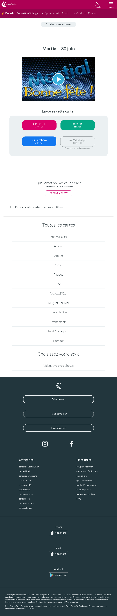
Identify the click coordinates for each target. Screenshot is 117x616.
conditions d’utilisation (87, 471)
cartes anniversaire (28, 476)
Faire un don (58, 399)
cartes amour (25, 480)
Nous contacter (58, 413)
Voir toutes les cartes (58, 24)
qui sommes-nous (84, 480)
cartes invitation (26, 503)
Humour (58, 340)
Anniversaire (58, 236)
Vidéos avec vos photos (58, 365)
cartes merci (24, 489)
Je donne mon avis (58, 193)
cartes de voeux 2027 (29, 466)
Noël (58, 284)
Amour (58, 246)
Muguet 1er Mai (58, 303)
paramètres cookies (85, 494)
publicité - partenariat (86, 485)
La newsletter (58, 428)
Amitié (58, 255)
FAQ (78, 499)
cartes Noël (24, 471)
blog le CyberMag (84, 466)
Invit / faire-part (58, 331)
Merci (58, 265)
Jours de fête (58, 312)
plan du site (81, 476)
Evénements (58, 321)
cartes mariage (26, 494)
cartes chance (25, 508)
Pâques (58, 274)
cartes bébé (24, 499)
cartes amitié (25, 485)
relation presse (83, 489)
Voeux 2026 (58, 293)
